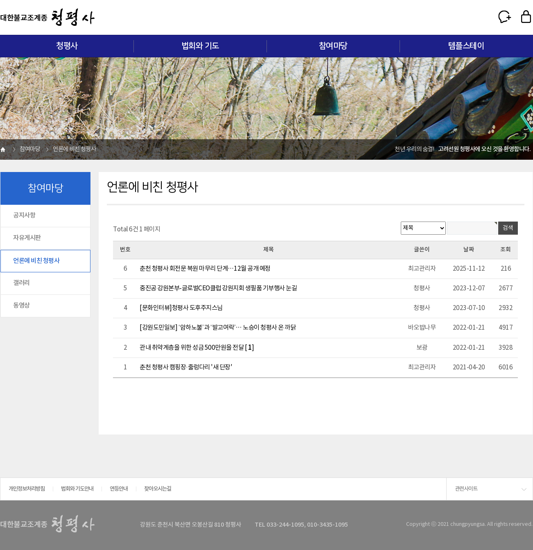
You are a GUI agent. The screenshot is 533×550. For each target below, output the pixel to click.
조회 (505, 249)
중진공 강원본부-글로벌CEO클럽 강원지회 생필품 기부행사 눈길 (218, 288)
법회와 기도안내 (77, 489)
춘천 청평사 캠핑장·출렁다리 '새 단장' (186, 367)
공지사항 (24, 215)
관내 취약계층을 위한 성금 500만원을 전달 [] (197, 347)
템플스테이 (466, 45)
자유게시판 (27, 238)
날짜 (468, 249)
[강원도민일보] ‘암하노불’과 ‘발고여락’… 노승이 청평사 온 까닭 (218, 327)
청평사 (67, 45)
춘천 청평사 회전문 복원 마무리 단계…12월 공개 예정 (205, 268)
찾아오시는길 (157, 489)
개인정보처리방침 (27, 489)
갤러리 (21, 283)
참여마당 (333, 45)
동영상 (21, 305)
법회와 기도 (200, 45)
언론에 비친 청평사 (36, 261)
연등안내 (119, 489)
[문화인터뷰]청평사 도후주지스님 (181, 308)
